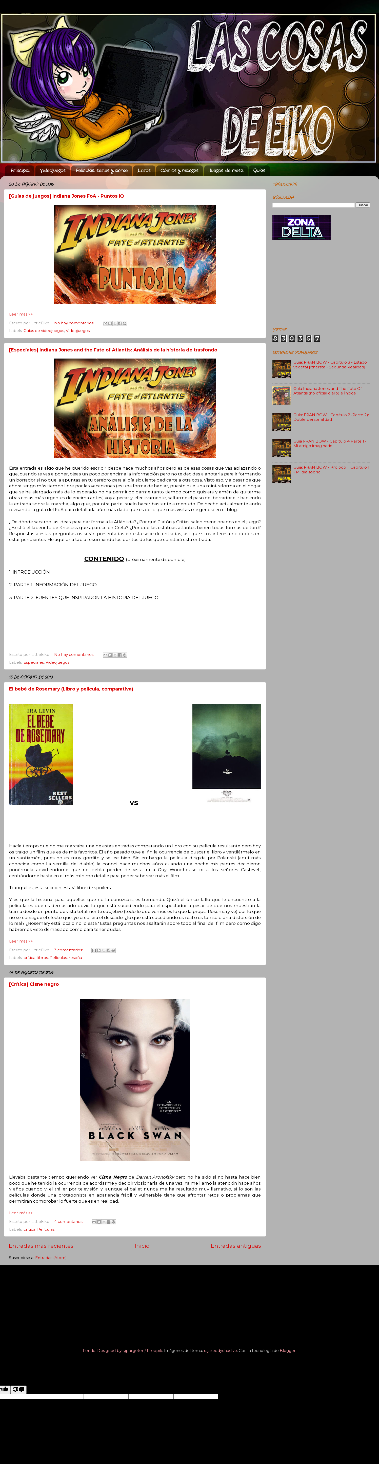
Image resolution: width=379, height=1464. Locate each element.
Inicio (142, 1245)
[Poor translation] (18, 1390)
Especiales (34, 662)
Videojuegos (53, 171)
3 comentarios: (69, 950)
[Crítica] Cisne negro (34, 984)
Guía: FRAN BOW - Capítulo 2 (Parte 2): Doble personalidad (331, 417)
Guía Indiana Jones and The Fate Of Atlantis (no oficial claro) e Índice (327, 390)
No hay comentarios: (74, 323)
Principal (20, 171)
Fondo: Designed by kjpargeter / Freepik (122, 1350)
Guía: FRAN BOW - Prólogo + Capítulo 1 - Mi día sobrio (331, 469)
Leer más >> (21, 314)
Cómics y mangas (179, 171)
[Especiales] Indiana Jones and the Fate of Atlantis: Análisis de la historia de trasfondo (113, 350)
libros (42, 957)
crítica (29, 957)
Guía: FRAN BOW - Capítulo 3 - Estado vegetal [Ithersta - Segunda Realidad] (330, 364)
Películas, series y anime (101, 171)
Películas (58, 957)
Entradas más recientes (41, 1245)
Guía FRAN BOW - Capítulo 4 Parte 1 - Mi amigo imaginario (330, 443)
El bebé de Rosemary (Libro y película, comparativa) (71, 689)
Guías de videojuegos (44, 330)
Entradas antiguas (236, 1245)
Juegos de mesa (226, 171)
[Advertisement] (321, 284)
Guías (259, 171)
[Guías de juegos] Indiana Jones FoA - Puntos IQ (66, 196)
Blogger (288, 1350)
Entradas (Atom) (51, 1257)
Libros (144, 171)
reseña (75, 957)
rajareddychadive (220, 1350)
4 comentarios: (69, 1221)
